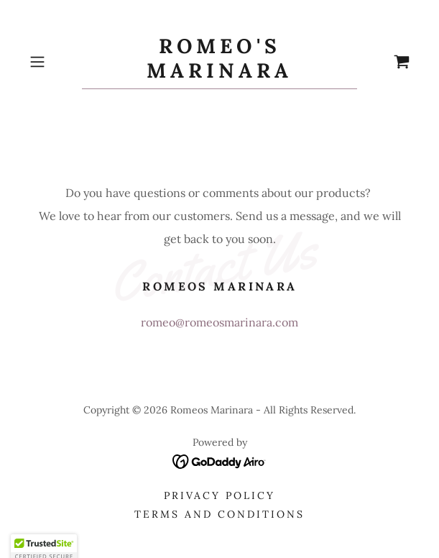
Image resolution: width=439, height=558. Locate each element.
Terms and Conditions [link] (219, 514)
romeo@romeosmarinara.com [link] (219, 322)
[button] (52, 61)
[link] (219, 62)
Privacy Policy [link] (219, 495)
